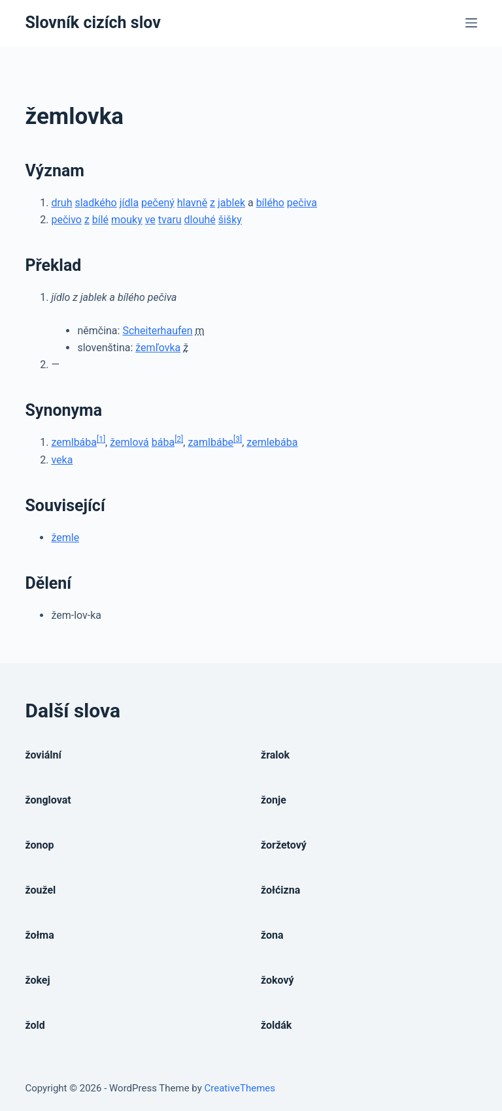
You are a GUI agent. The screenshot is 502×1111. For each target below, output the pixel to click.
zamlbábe (210, 442)
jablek (231, 202)
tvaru (170, 219)
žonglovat (48, 800)
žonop (39, 845)
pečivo (66, 219)
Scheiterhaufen (157, 330)
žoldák (276, 1025)
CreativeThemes (240, 1088)
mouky (126, 219)
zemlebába (271, 442)
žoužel (40, 890)
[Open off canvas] (471, 23)
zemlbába (74, 442)
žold (34, 1025)
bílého (270, 202)
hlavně (192, 202)
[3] (237, 439)
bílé (100, 219)
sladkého (95, 202)
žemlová (129, 442)
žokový (277, 980)
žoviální (43, 755)
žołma (39, 935)
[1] (101, 439)
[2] (179, 439)
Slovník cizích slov (92, 22)
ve (150, 219)
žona (272, 935)
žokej (37, 980)
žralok (275, 755)
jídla (129, 202)
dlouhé (200, 219)
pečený (158, 202)
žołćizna (280, 890)
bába (163, 442)
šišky (230, 219)
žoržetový (284, 845)
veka (62, 460)
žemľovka (157, 347)
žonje (273, 800)
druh (61, 202)
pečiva (302, 202)
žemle (65, 537)
